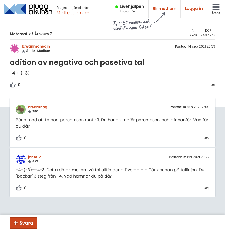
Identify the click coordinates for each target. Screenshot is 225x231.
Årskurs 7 (43, 33)
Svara (26, 223)
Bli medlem (165, 9)
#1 (213, 85)
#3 (206, 188)
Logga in (194, 9)
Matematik (20, 33)
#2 (206, 138)
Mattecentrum (72, 12)
